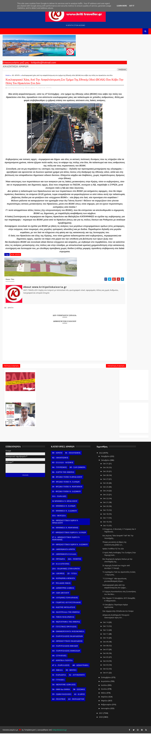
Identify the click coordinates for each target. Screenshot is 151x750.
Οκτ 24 (105, 507)
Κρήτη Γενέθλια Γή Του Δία (112, 565)
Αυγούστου (105, 698)
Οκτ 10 (105, 654)
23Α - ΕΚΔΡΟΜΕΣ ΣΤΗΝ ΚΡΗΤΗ (65, 585)
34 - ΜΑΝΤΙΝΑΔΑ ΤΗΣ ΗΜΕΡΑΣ (65, 629)
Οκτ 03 (105, 681)
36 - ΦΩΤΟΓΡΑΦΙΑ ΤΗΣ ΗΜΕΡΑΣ (65, 638)
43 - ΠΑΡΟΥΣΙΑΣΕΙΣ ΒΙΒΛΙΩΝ (64, 662)
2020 (100, 733)
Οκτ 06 (105, 670)
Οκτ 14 (105, 639)
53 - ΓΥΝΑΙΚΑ (57, 696)
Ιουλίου (103, 702)
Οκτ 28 (105, 492)
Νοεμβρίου (104, 473)
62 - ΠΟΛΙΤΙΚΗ (57, 716)
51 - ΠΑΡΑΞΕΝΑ (58, 691)
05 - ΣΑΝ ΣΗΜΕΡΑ (76, 484)
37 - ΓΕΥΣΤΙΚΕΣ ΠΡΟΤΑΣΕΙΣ (63, 643)
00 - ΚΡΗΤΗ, (47, 104)
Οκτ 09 (105, 658)
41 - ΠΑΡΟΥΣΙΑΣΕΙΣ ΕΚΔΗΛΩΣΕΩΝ (66, 653)
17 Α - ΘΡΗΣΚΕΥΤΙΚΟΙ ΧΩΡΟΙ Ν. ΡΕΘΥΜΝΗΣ (65, 555)
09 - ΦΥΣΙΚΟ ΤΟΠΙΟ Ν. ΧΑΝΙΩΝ (65, 498)
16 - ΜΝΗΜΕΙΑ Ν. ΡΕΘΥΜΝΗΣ (64, 544)
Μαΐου (103, 709)
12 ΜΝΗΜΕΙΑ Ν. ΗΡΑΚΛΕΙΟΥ (64, 518)
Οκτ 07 (105, 666)
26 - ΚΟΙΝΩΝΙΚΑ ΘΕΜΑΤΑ (62, 595)
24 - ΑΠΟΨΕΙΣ (57, 590)
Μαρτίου (103, 717)
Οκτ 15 (105, 542)
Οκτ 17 (105, 534)
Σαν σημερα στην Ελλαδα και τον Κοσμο (117, 628)
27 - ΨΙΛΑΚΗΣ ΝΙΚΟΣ (60, 600)
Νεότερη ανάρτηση (10, 448)
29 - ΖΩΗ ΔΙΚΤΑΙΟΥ (59, 609)
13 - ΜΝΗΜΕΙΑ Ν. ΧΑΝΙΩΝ (62, 522)
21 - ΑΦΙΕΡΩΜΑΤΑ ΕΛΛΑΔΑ (63, 571)
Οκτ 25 (105, 503)
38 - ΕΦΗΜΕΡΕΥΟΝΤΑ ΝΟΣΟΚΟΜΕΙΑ (67, 648)
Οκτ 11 (105, 650)
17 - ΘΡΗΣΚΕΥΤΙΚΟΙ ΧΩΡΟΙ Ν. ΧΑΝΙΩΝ (68, 549)
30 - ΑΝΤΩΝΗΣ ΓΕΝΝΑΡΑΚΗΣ (64, 614)
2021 (100, 730)
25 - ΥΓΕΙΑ (71, 590)
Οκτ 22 (105, 515)
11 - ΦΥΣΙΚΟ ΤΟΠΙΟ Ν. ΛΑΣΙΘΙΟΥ (65, 508)
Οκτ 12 (105, 646)
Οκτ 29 (105, 488)
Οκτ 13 (105, 643)
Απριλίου (104, 713)
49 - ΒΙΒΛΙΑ (56, 687)
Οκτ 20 (105, 523)
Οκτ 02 (105, 685)
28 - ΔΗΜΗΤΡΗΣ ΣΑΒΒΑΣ (62, 604)
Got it (131, 6)
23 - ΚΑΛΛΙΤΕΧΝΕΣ (59, 580)
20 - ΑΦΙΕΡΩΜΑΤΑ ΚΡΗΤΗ (62, 566)
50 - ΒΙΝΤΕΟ (70, 687)
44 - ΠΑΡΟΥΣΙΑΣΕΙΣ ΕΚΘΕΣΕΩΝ (65, 667)
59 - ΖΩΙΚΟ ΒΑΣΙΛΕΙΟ (60, 711)
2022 (100, 469)
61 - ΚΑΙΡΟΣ (78, 711)
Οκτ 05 (105, 674)
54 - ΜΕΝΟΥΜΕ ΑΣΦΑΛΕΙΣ (63, 701)
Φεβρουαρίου (105, 721)
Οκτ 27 (105, 496)
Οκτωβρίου (104, 477)
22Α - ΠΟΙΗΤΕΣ (73, 575)
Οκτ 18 (105, 530)
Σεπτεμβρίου (105, 694)
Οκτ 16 (105, 538)
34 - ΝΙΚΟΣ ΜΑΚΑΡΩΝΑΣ (62, 633)
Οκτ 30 (105, 484)
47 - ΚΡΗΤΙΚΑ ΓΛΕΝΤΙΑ (61, 677)
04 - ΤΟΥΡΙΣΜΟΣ (58, 484)
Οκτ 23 (105, 511)
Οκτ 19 (105, 527)
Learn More (122, 6)
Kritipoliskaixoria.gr (59, 746)
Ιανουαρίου (104, 725)
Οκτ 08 (105, 662)
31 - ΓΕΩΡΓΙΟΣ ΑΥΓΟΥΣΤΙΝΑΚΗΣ (65, 619)
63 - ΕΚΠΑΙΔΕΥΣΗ (75, 716)
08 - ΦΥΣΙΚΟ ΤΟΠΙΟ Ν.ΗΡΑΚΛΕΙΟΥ (66, 493)
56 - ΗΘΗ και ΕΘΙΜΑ (60, 706)
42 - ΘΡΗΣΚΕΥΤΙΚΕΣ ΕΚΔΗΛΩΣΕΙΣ (66, 658)
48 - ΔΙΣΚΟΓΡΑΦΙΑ (79, 682)
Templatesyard (29, 746)
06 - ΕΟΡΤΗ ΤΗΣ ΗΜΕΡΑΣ (62, 489)
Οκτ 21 (105, 519)
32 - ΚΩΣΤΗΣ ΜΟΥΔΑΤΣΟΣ (62, 624)
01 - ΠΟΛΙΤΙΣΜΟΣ (72, 469)
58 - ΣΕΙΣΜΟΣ (78, 706)
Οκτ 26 (105, 499)
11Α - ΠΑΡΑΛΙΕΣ (58, 513)
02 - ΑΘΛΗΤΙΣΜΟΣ (59, 474)
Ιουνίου (103, 705)
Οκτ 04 (105, 677)
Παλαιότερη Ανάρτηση (63, 448)
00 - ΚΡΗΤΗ (15, 79)
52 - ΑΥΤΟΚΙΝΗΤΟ (76, 691)
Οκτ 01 (105, 689)
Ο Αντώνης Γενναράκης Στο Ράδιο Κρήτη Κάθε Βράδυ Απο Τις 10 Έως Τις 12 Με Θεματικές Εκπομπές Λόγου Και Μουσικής (92, 64)
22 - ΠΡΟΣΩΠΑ (57, 575)
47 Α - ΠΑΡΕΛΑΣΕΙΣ (60, 682)
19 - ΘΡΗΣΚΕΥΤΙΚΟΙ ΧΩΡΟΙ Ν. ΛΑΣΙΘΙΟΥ (69, 561)
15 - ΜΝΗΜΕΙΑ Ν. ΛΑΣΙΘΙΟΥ (63, 527)
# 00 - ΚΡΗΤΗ (14, 335)
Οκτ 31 (105, 480)
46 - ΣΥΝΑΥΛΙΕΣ (58, 672)
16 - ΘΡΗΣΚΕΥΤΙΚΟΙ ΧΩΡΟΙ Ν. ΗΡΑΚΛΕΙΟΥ (64, 538)
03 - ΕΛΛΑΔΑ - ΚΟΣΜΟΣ (61, 479)
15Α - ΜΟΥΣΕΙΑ (58, 532)
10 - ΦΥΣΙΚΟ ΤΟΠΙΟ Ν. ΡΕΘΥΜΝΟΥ (66, 503)
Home (7, 79)
